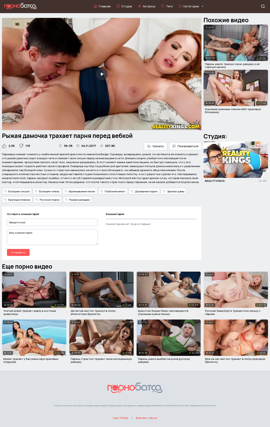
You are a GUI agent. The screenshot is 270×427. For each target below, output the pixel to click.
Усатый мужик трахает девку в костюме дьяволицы (29, 312)
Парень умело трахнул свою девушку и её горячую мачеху (232, 65)
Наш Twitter (120, 418)
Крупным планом (17, 199)
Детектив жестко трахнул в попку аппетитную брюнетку (93, 312)
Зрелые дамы (173, 191)
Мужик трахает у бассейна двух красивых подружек (30, 360)
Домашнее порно (144, 191)
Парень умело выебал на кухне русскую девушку (164, 360)
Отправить (18, 252)
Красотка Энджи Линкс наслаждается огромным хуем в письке (163, 312)
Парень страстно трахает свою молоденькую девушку (101, 360)
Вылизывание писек (80, 191)
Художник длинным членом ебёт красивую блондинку (233, 110)
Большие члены (47, 191)
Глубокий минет (112, 191)
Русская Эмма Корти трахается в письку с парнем (232, 312)
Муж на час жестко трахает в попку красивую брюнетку (235, 360)
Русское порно (48, 199)
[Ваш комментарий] (52, 237)
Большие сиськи (17, 191)
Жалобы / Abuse (146, 418)
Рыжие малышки (77, 199)
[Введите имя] (52, 222)
